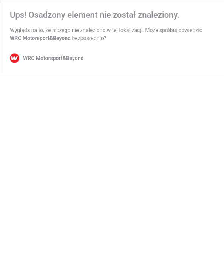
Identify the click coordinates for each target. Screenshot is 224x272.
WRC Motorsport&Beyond (40, 38)
